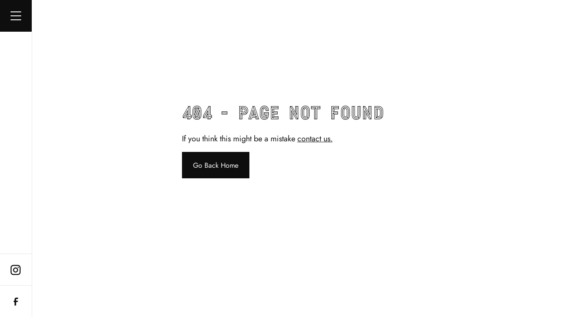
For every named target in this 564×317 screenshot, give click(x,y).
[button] (16, 16)
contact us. (315, 138)
